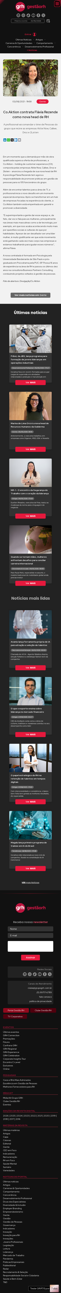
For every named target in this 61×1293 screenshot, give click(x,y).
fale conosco (45, 996)
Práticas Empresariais (13, 1262)
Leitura (6, 1248)
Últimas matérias (11, 1130)
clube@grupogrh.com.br (40, 988)
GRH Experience (11, 1052)
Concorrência (14, 46)
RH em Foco (9, 1160)
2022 (33, 1115)
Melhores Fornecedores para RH (19, 1086)
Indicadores (9, 1153)
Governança (9, 1225)
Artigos (39, 39)
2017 (11, 1119)
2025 (12, 1115)
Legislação (8, 1245)
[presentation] (31, 947)
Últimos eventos (11, 1032)
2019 (53, 1115)
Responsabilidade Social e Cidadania (21, 1275)
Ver (31, 382)
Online (6, 1069)
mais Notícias (30, 882)
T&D (5, 1282)
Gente (42, 101)
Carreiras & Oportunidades (19, 43)
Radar (6, 1268)
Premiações (9, 1038)
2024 (19, 1115)
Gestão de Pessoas (12, 1221)
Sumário (7, 1167)
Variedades (9, 1170)
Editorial (7, 1143)
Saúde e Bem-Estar (12, 1278)
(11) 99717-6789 (44, 992)
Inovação (7, 1231)
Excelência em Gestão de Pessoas (20, 1083)
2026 (5, 1115)
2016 (18, 1119)
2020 (46, 1115)
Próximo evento (28, 21)
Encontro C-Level (11, 1062)
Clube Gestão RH (11, 1101)
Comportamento (44, 43)
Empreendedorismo (13, 1211)
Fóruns (6, 1042)
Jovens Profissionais (13, 1242)
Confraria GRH (10, 1045)
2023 (26, 1115)
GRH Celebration (11, 1055)
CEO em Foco (9, 1150)
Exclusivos (8, 1065)
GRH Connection (11, 1035)
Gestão (6, 1218)
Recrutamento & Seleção (15, 1272)
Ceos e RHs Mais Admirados (17, 1080)
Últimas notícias (11, 1181)
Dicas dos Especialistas (14, 1201)
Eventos (7, 1104)
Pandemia (8, 1258)
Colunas (7, 1140)
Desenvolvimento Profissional (39, 46)
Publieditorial (9, 1265)
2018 (5, 1119)
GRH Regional (10, 1048)
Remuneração (10, 1157)
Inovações (8, 1238)
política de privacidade (40, 1001)
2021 (39, 1115)
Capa (5, 1137)
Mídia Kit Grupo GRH (13, 1098)
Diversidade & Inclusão (14, 1205)
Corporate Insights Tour (14, 1058)
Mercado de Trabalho (13, 1255)
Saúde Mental (10, 1163)
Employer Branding (12, 1208)
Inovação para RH (11, 1235)
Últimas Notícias (23, 39)
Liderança (8, 1252)
